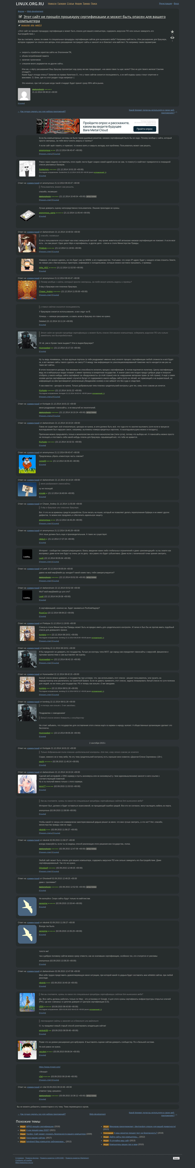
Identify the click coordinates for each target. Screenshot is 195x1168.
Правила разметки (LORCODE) (52, 1158)
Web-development (35, 11)
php (32, 25)
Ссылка (21, 103)
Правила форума (32, 1158)
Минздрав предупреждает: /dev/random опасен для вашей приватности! (142, 1126)
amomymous (44, 150)
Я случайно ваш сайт (119, 1141)
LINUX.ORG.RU (30, 3)
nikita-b (42, 539)
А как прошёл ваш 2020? (37, 1130)
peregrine (43, 903)
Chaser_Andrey (46, 291)
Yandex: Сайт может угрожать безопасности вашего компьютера (56, 1134)
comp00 (42, 461)
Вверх (176, 1158)
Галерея (62, 3)
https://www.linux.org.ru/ (24, 1163)
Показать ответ (45, 200)
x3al (41, 1076)
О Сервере (19, 1158)
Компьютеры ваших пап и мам (123, 1144)
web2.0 (38, 25)
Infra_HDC (44, 268)
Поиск (94, 3)
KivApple (43, 390)
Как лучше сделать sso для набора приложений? (43, 111)
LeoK (41, 558)
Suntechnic (44, 169)
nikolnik (42, 830)
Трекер (86, 3)
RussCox (43, 613)
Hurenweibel (44, 348)
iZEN (41, 1007)
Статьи (70, 3)
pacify (41, 762)
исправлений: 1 (100, 172)
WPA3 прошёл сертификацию (40, 1126)
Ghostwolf (43, 868)
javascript (25, 25)
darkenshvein (38, 89)
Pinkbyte (43, 248)
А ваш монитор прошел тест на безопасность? (135, 1133)
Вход (176, 3)
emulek (42, 493)
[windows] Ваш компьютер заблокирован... (45, 1142)
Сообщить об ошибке (23, 1160)
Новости (52, 3)
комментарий (33, 183)
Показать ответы (46, 154)
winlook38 (43, 1030)
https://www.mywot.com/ (49, 1067)
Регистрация (165, 3)
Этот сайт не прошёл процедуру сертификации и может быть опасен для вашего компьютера (92, 18)
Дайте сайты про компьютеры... (124, 1137)
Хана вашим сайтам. (35, 1138)
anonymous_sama (47, 213)
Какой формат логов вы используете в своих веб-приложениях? (152, 111)
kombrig (42, 635)
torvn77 (42, 786)
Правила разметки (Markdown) (77, 1158)
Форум (78, 3)
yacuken (43, 1052)
